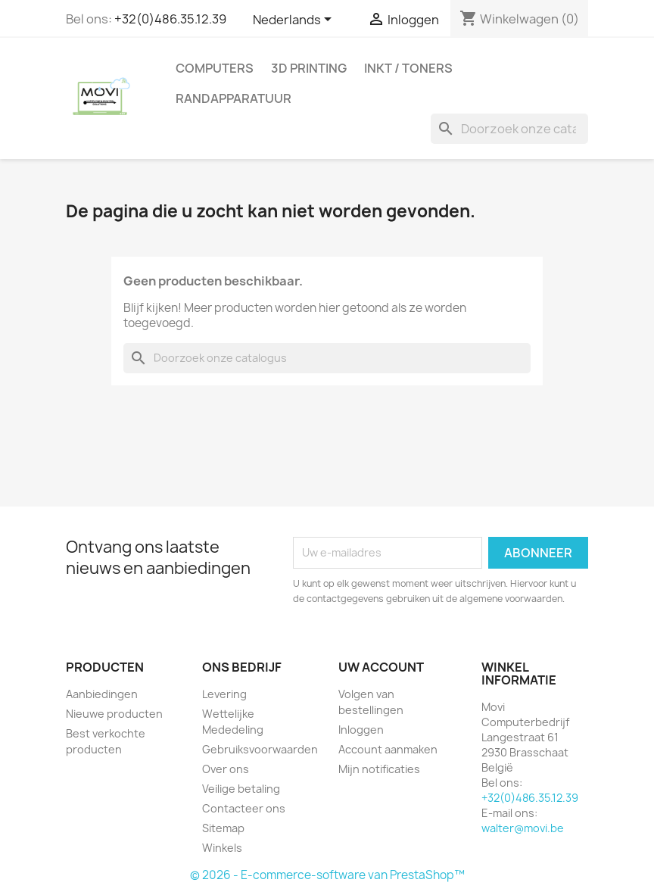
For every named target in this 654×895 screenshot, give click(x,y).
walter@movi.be (522, 828)
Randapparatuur (233, 98)
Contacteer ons (243, 808)
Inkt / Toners (408, 68)
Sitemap (223, 828)
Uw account (381, 667)
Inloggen (361, 729)
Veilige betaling (241, 788)
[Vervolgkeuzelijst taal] (295, 20)
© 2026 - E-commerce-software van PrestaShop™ (327, 875)
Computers (215, 68)
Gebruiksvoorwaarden (260, 749)
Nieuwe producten (114, 713)
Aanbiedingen (102, 694)
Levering (224, 694)
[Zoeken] (509, 129)
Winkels (222, 847)
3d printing (309, 68)
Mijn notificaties (379, 769)
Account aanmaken (388, 749)
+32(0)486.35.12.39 (170, 19)
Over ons (225, 769)
